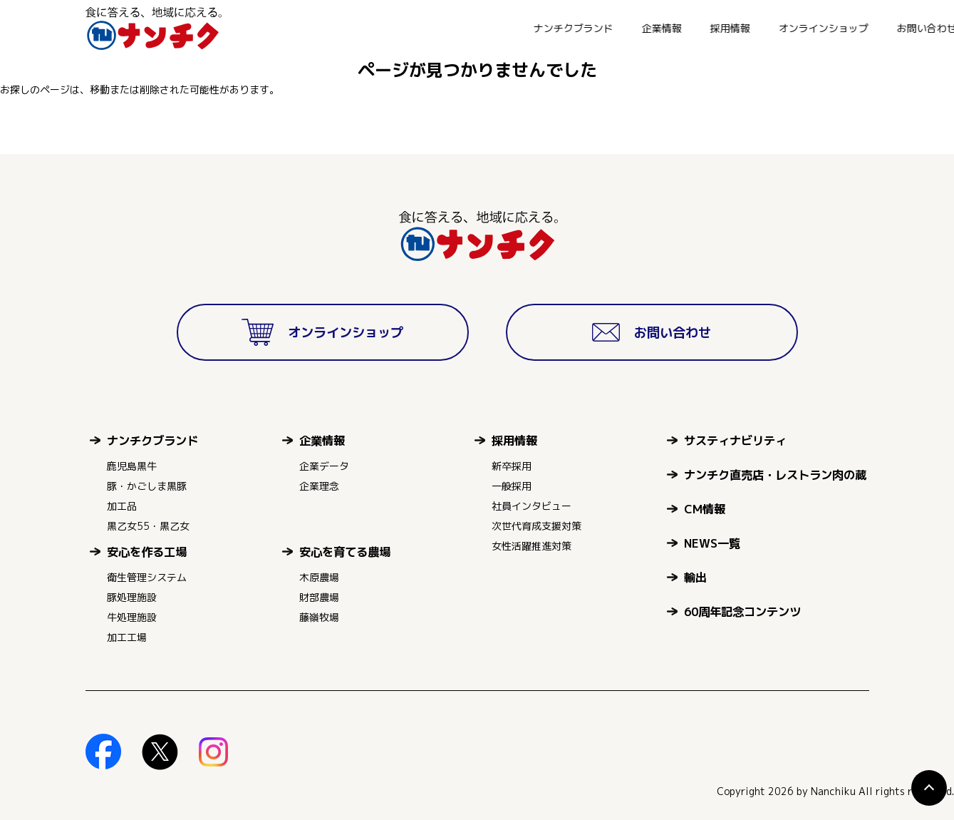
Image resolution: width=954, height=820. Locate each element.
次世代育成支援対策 (536, 526)
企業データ (324, 466)
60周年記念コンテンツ (742, 611)
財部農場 (319, 597)
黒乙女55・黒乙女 (148, 526)
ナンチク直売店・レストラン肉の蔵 (775, 474)
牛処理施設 (132, 617)
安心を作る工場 (147, 551)
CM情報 (704, 509)
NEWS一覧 (712, 543)
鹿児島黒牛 (132, 466)
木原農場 (319, 577)
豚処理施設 (132, 597)
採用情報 (564, 28)
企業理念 (319, 486)
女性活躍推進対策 (531, 546)
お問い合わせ (760, 28)
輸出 (695, 577)
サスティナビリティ (735, 440)
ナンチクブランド (407, 28)
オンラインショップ (657, 28)
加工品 (122, 506)
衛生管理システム (147, 577)
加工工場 (127, 637)
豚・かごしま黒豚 (147, 486)
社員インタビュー (531, 506)
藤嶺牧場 (319, 617)
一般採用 (512, 486)
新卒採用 (512, 466)
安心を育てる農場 (344, 551)
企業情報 (495, 28)
